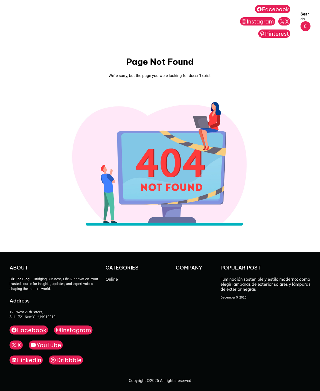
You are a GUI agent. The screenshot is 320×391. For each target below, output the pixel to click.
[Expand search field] (305, 26)
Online (112, 279)
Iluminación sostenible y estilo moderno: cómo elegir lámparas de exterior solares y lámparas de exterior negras (265, 284)
